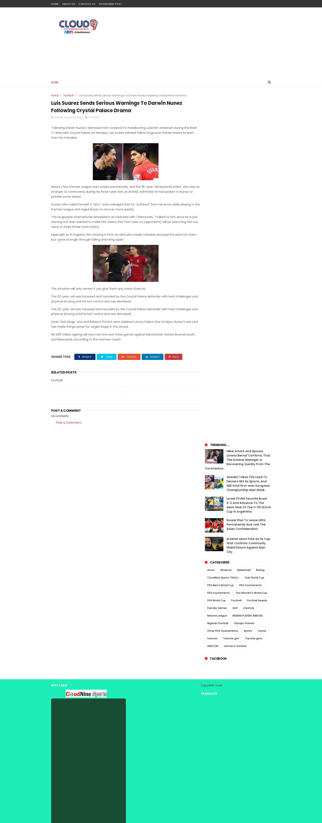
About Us (68, 4)
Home (55, 4)
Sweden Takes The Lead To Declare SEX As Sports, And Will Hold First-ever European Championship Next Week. (248, 146)
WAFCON (212, 309)
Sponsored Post (110, 4)
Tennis (262, 294)
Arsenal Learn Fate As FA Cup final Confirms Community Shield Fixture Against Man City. (248, 208)
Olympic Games (244, 286)
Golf (235, 271)
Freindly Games (217, 271)
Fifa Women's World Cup (251, 256)
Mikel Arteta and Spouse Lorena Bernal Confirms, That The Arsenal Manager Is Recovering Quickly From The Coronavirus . (237, 123)
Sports (248, 294)
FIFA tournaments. (218, 256)
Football (69, 95)
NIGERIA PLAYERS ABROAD (247, 278)
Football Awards (257, 263)
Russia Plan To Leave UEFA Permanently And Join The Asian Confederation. (246, 187)
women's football (235, 309)
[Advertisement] (196, 42)
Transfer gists (253, 301)
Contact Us (87, 4)
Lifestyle (248, 271)
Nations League (217, 278)
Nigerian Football (217, 286)
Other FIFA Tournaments (222, 294)
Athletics (226, 233)
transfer (212, 301)
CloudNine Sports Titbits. (223, 240)
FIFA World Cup (216, 263)
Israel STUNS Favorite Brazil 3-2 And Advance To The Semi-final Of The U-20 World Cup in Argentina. (249, 168)
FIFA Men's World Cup (220, 248)
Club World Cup (254, 240)
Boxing (260, 233)
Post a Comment (68, 423)
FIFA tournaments (250, 248)
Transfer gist (231, 301)
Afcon (211, 233)
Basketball (244, 233)
